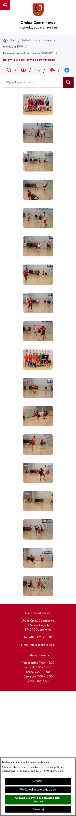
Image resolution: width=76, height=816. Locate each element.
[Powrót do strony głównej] (9, 40)
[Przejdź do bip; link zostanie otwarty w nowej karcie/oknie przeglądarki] (38, 70)
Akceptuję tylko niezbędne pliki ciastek (38, 799)
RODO (38, 781)
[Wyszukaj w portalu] (33, 82)
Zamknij (38, 809)
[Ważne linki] (5, 5)
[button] (38, 113)
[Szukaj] (68, 82)
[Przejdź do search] (9, 70)
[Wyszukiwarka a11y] (23, 70)
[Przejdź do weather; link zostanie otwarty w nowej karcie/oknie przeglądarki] (52, 70)
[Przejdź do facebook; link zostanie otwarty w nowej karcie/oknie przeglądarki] (66, 70)
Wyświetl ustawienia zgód (38, 789)
